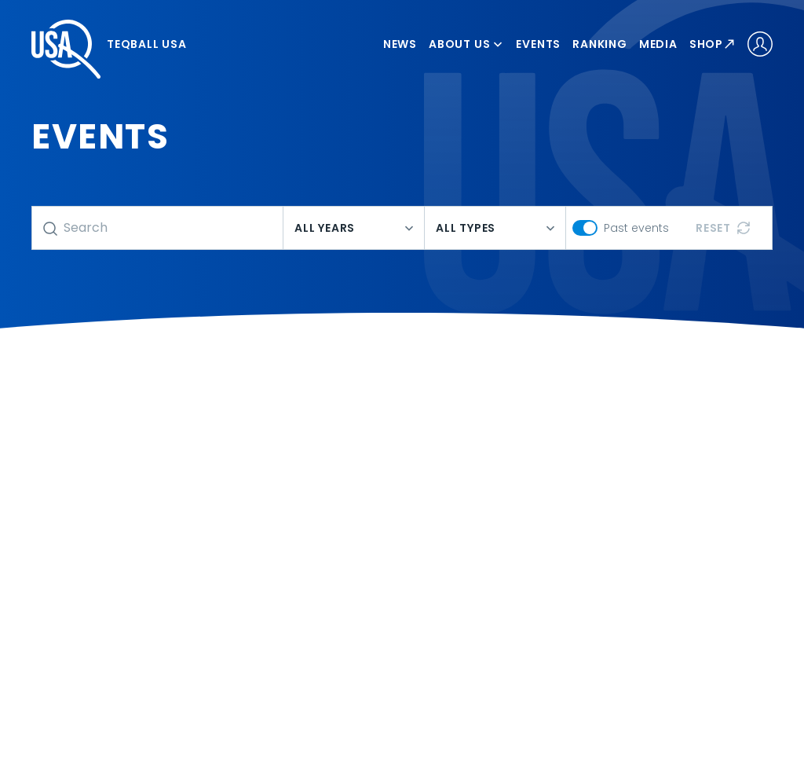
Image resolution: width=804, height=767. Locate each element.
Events (538, 44)
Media (658, 44)
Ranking (599, 44)
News (400, 44)
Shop (712, 44)
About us (466, 44)
